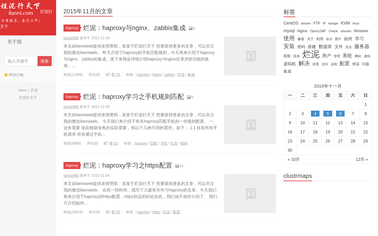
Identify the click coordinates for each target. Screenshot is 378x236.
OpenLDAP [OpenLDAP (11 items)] (318, 31)
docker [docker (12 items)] (306, 23)
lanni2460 (71, 38)
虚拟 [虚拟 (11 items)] (367, 56)
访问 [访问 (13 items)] (325, 64)
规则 (184, 143)
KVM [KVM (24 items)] (345, 23)
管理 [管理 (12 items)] (337, 56)
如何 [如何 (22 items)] (348, 38)
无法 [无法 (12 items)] (348, 47)
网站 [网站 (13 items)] (358, 56)
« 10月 (294, 159)
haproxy (73, 28)
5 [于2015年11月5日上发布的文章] (328, 113)
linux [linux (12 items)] (356, 23)
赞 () (113, 75)
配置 (176, 212)
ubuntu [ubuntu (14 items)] (345, 31)
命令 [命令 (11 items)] (329, 39)
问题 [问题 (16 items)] (365, 64)
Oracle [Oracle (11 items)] (333, 31)
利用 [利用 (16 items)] (319, 39)
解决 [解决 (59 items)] (304, 63)
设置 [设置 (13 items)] (315, 64)
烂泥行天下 (26, 14)
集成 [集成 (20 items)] (287, 71)
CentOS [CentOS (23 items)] (291, 23)
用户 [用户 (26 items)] (326, 55)
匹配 (153, 143)
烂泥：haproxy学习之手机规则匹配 (133, 96)
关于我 (14, 41)
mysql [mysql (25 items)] (289, 30)
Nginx (157, 75)
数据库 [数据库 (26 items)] (325, 46)
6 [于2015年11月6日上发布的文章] (340, 113)
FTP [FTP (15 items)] (316, 23)
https (156, 212)
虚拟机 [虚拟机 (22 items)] (290, 63)
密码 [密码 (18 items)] (301, 47)
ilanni (22, 90)
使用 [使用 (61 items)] (289, 38)
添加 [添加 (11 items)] (296, 56)
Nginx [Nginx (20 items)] (302, 31)
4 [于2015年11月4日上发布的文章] (315, 113)
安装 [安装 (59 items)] (289, 46)
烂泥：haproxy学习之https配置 (127, 165)
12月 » (362, 159)
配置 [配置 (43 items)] (345, 63)
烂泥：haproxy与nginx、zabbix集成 (134, 28)
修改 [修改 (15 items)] (300, 39)
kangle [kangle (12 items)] (333, 23)
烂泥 (34, 90)
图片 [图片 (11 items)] (338, 39)
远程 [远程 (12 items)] (334, 64)
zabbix (169, 75)
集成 (191, 75)
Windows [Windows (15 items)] (361, 31)
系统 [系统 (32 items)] (347, 55)
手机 (163, 143)
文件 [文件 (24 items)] (339, 46)
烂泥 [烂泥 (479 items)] (311, 54)
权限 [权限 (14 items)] (287, 56)
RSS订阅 (13, 75)
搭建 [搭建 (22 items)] (312, 46)
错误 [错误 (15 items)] (355, 64)
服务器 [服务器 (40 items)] (361, 46)
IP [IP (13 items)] (324, 23)
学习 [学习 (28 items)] (359, 38)
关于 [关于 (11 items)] (310, 39)
